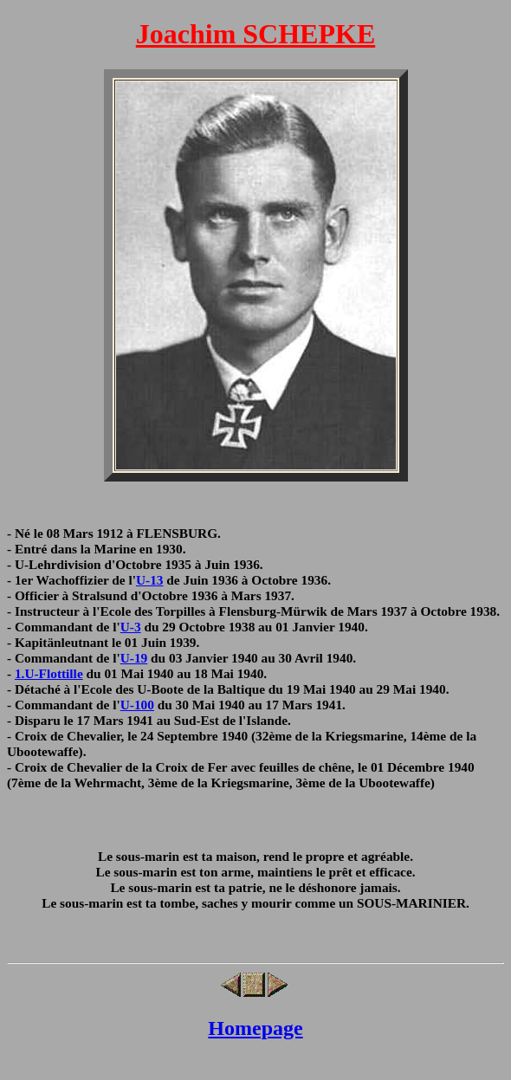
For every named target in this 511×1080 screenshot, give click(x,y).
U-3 (130, 626)
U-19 (134, 657)
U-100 (137, 704)
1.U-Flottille (49, 673)
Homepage (255, 1028)
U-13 (150, 579)
